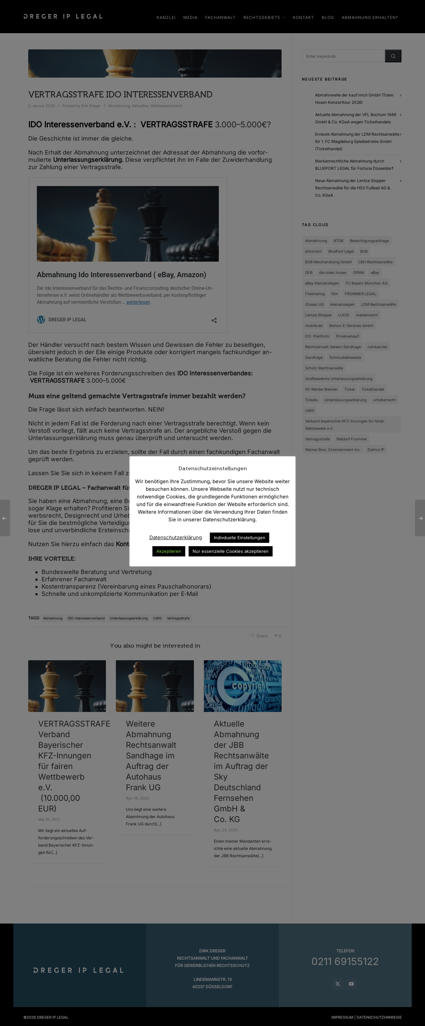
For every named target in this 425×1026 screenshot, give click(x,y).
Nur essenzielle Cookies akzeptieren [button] (231, 551)
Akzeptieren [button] (168, 551)
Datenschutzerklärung (175, 537)
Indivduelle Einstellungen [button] (239, 537)
